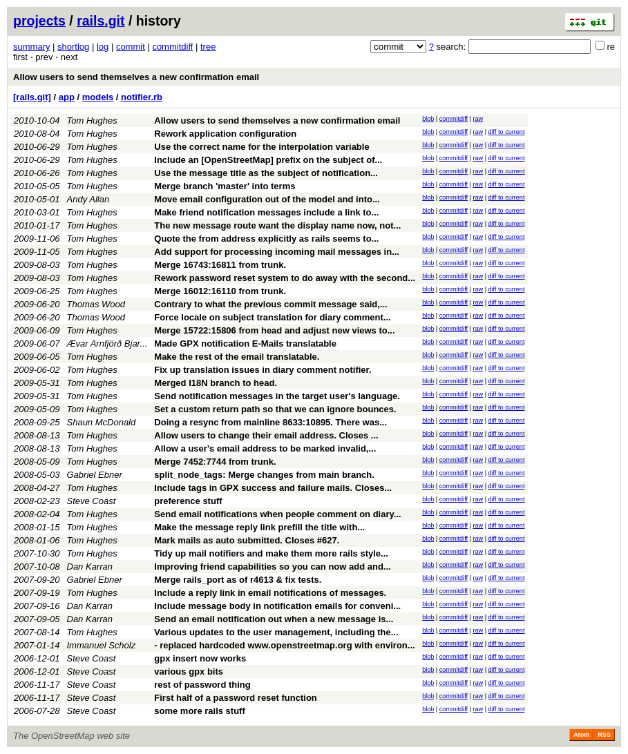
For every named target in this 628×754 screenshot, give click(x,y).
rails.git (100, 20)
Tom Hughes (92, 120)
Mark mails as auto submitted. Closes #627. (246, 540)
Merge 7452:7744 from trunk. (215, 461)
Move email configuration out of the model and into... (266, 199)
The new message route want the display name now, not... (277, 225)
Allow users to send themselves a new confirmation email (136, 77)
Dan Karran (90, 566)
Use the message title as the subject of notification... (266, 173)
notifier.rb (141, 97)
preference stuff (188, 501)
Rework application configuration (225, 133)
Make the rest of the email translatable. (236, 356)
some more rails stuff (199, 711)
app (67, 97)
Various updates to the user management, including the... (276, 632)
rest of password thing (202, 684)
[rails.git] (32, 97)
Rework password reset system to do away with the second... (284, 278)
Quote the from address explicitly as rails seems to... (266, 238)
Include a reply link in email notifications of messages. (270, 593)
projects (39, 20)
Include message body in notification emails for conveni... (277, 606)
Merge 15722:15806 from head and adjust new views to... (274, 330)
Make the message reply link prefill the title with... (259, 527)
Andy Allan (88, 199)
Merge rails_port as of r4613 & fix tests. (237, 579)
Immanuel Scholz (101, 645)
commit (130, 46)
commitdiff (172, 46)
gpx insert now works (200, 658)
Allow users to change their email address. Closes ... (266, 435)
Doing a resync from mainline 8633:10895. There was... (270, 422)
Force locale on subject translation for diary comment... (272, 317)
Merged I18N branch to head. (215, 383)
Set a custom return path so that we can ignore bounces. (275, 409)
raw (478, 118)
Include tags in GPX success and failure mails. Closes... (273, 488)
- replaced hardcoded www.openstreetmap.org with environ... (284, 645)
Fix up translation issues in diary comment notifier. (262, 370)
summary (31, 46)
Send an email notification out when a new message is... (273, 619)
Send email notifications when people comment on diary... (277, 514)
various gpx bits (188, 671)
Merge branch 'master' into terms (224, 186)
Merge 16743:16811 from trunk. (220, 265)
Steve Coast (91, 501)
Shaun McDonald (101, 422)
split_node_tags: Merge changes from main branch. (264, 475)
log (102, 46)
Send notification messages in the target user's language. (277, 396)
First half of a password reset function (235, 698)
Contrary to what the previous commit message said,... (270, 304)
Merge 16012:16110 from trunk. (220, 291)
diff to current (506, 131)
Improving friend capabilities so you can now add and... (272, 566)
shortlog (73, 46)
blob (428, 118)
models (98, 97)
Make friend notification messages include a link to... (266, 212)
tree (208, 46)
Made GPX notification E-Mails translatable (245, 343)
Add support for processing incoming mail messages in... (276, 251)
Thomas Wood (96, 304)
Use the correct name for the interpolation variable (261, 147)
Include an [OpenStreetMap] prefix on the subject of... (268, 160)
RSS (604, 734)
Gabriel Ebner (94, 475)
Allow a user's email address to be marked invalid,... (265, 448)
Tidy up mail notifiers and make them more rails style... (271, 553)
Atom (581, 734)
